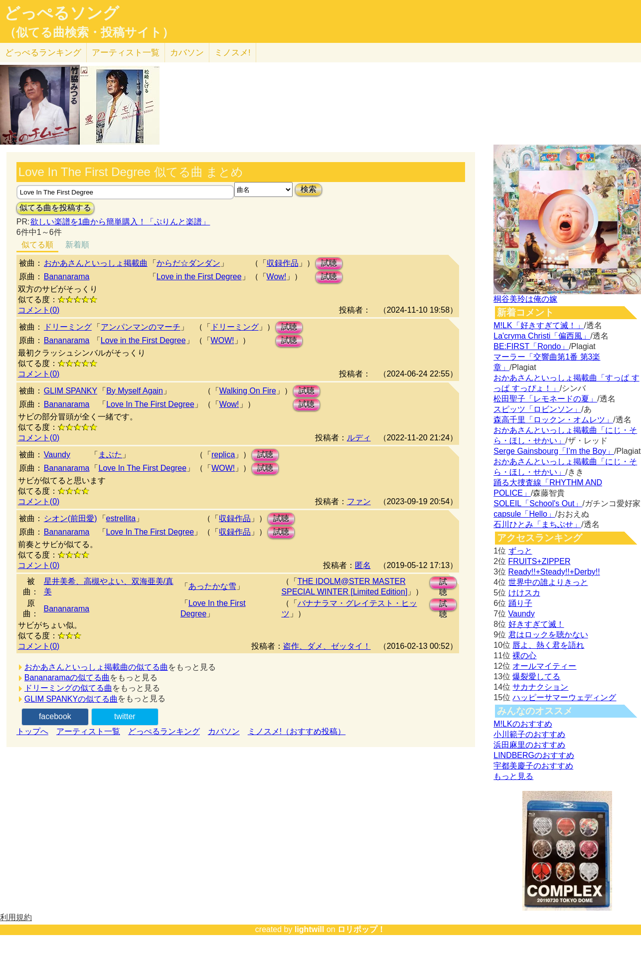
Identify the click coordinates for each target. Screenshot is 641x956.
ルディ (359, 437)
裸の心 (524, 655)
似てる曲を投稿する (55, 207)
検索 (309, 189)
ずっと (520, 551)
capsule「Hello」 (524, 514)
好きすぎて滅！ (536, 624)
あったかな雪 (212, 586)
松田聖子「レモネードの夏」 (545, 398)
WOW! (222, 340)
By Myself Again (134, 390)
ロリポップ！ (361, 929)
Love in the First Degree (199, 276)
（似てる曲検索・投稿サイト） (89, 32)
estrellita (121, 518)
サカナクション (540, 687)
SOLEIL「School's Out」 (537, 503)
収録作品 (283, 263)
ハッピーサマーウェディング (564, 697)
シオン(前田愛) (70, 518)
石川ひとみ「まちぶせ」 (537, 524)
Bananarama (67, 276)
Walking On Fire (247, 390)
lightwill (309, 929)
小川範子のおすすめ (529, 734)
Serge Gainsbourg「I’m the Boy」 (553, 451)
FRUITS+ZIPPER (539, 561)
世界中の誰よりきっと (548, 582)
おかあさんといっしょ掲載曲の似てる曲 (96, 667)
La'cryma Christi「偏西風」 (541, 336)
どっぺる (43, 52)
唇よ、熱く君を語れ (548, 645)
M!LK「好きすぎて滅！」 (538, 325)
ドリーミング (68, 327)
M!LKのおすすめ (522, 724)
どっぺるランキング (164, 731)
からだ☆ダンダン (188, 263)
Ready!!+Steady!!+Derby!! (554, 572)
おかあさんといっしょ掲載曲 (96, 263)
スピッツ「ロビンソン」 (537, 409)
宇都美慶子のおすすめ (533, 766)
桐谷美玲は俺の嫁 (525, 299)
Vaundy (57, 454)
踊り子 (520, 603)
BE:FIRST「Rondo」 (531, 346)
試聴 (329, 263)
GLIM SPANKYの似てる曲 (71, 699)
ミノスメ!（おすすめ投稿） (296, 731)
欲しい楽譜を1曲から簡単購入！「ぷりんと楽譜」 (120, 221)
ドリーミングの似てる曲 (68, 688)
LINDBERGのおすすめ (533, 755)
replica (223, 454)
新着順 (77, 244)
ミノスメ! (232, 52)
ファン (359, 501)
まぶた (110, 454)
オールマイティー (544, 666)
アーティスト (126, 52)
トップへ (32, 731)
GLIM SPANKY (70, 390)
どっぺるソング (61, 13)
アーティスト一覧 (88, 731)
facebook (55, 716)
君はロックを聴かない (548, 634)
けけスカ (524, 592)
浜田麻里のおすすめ (529, 745)
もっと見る (513, 776)
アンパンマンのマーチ (140, 327)
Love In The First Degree (150, 404)
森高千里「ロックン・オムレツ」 (553, 419)
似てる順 (37, 244)
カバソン (187, 52)
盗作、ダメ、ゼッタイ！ (327, 646)
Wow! (277, 276)
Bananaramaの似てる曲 (67, 677)
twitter (125, 716)
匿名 (363, 565)
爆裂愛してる (536, 676)
